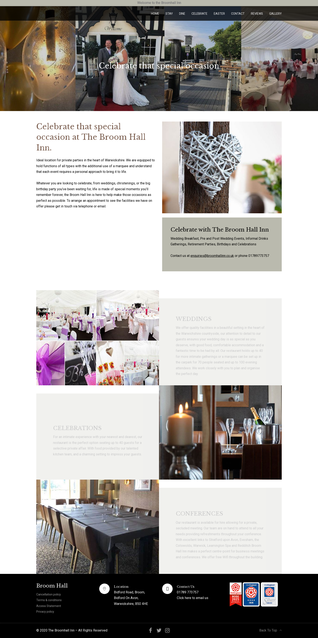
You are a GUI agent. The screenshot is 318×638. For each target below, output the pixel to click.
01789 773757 (187, 592)
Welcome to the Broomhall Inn (159, 3)
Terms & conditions (49, 600)
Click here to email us (192, 598)
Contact (238, 13)
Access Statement (48, 606)
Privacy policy (45, 611)
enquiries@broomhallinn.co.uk (212, 256)
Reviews (257, 13)
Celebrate (199, 13)
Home (155, 13)
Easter (219, 13)
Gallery (275, 13)
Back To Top (270, 630)
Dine (182, 13)
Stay (169, 13)
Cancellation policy (48, 594)
